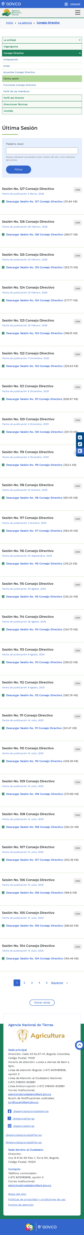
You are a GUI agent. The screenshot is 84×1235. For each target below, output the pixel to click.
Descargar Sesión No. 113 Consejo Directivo (34, 662)
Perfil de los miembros (16, 91)
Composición (10, 59)
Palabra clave (14, 143)
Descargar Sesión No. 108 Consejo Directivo (34, 827)
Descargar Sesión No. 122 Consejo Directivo (34, 366)
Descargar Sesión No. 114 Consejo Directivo (34, 629)
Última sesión (11, 78)
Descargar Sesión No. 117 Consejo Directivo (34, 530)
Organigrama (11, 46)
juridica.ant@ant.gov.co (23, 1102)
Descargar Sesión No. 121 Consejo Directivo (34, 399)
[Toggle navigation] (77, 12)
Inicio (9, 22)
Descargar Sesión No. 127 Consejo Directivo (34, 201)
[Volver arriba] (79, 1045)
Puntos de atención (21, 1204)
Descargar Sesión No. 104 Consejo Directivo (34, 958)
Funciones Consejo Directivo (19, 85)
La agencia (25, 22)
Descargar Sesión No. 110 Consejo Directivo (34, 761)
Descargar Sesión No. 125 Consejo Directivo (34, 267)
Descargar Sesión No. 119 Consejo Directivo (34, 464)
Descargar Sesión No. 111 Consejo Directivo (34, 728)
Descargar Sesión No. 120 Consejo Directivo (34, 431)
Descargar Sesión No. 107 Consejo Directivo (34, 859)
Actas (6, 66)
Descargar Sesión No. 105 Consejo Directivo (34, 925)
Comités (8, 111)
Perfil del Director (14, 98)
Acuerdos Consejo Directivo (19, 72)
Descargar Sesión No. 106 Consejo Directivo (34, 892)
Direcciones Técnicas (15, 104)
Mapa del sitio (17, 1194)
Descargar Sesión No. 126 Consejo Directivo (34, 234)
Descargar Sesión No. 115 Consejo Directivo (34, 596)
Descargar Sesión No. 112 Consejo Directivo (34, 695)
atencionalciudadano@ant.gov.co (29, 1094)
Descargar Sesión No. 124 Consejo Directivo (34, 300)
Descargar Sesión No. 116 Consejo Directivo (34, 563)
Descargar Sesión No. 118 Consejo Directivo (34, 497)
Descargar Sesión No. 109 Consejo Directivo (34, 794)
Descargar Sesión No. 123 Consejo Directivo (34, 333)
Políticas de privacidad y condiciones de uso (37, 1199)
